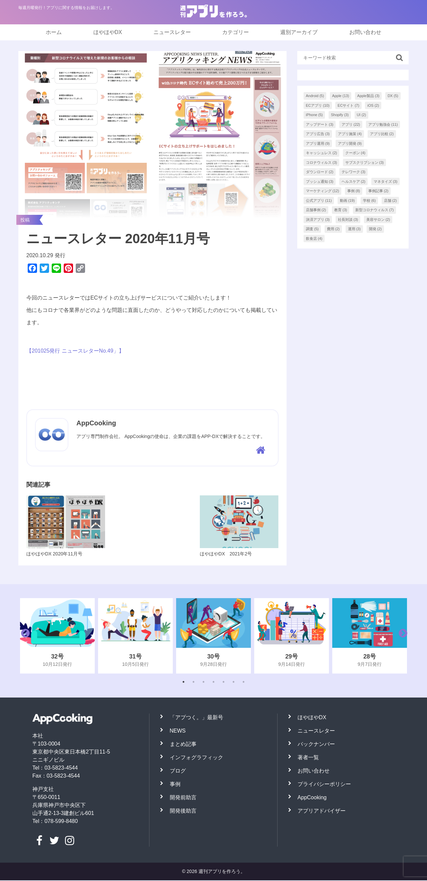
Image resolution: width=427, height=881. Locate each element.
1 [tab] (183, 682)
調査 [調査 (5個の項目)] (312, 229)
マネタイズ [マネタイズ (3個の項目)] (386, 181)
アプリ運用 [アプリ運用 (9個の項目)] (318, 143)
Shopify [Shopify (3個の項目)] (340, 115)
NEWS (178, 731)
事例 (175, 785)
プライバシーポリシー (324, 785)
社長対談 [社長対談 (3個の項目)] (348, 219)
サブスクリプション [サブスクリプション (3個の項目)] (364, 162)
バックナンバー (316, 745)
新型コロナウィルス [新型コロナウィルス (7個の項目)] (374, 210)
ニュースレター (172, 32)
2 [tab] (193, 682)
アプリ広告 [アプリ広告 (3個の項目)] (318, 134)
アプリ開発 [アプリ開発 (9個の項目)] (350, 143)
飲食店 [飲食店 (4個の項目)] (314, 239)
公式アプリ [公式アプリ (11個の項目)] (319, 200)
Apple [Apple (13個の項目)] (340, 96)
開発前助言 (183, 798)
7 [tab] (243, 682)
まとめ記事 (183, 745)
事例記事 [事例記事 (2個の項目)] (378, 191)
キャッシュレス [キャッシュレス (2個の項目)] (321, 153)
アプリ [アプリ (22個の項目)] (351, 124)
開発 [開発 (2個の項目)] (375, 229)
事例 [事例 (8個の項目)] (353, 191)
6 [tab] (233, 682)
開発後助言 (183, 811)
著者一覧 (308, 758)
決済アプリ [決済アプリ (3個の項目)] (318, 219)
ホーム (54, 32)
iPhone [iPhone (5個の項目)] (314, 115)
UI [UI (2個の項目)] (361, 115)
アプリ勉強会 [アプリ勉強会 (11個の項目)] (383, 124)
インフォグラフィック (196, 758)
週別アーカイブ (299, 32)
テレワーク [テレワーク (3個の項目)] (354, 172)
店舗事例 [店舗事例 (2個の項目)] (316, 210)
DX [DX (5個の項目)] (393, 96)
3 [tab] (203, 682)
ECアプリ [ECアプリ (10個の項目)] (318, 105)
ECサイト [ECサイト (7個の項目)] (348, 105)
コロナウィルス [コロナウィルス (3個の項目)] (321, 162)
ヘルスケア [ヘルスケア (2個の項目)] (354, 181)
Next (401, 636)
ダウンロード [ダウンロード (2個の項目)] (320, 172)
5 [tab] (223, 682)
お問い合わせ (365, 32)
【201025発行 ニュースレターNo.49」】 (75, 351)
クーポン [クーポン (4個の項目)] (355, 153)
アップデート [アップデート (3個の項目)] (320, 124)
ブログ (178, 771)
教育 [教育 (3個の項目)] (340, 210)
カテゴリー (235, 32)
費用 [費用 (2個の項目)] (333, 229)
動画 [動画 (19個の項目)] (347, 200)
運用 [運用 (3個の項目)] (354, 229)
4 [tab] (213, 682)
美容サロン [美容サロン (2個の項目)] (378, 219)
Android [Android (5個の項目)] (315, 96)
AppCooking (312, 798)
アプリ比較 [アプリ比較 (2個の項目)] (382, 134)
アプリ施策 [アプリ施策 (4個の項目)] (350, 134)
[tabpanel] (57, 636)
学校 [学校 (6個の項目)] (369, 200)
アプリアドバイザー (322, 811)
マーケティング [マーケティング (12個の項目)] (322, 191)
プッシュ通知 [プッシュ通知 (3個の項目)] (320, 181)
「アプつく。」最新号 (196, 718)
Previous (23, 636)
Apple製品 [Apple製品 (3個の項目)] (368, 96)
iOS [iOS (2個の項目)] (373, 105)
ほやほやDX (107, 32)
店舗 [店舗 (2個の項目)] (390, 200)
